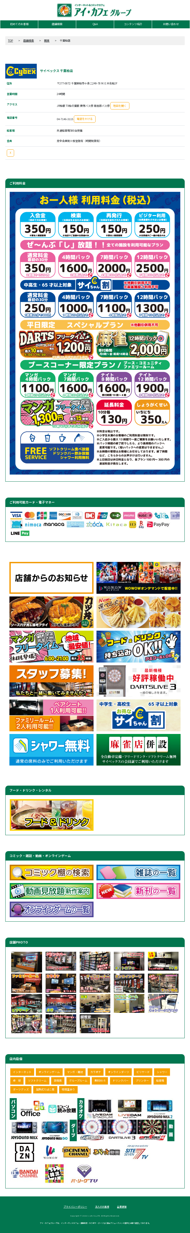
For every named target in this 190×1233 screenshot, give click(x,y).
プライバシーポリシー (75, 1206)
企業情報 (121, 1206)
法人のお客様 (102, 1206)
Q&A (95, 24)
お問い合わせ (171, 24)
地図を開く (119, 106)
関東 (46, 40)
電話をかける (85, 119)
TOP (10, 40)
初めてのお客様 (19, 24)
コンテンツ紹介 (133, 24)
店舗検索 (57, 24)
